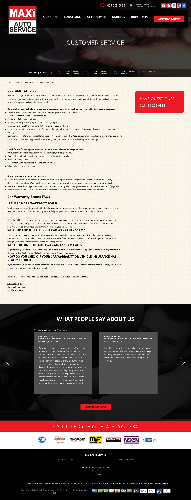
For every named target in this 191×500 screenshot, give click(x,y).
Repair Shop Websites (46, 490)
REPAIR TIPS (139, 17)
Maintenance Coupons (126, 460)
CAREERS (118, 17)
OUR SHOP (50, 17)
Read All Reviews (95, 406)
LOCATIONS (72, 17)
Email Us (95, 471)
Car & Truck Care (46, 338)
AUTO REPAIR (96, 17)
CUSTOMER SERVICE (44, 82)
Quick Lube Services (16, 287)
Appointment (169, 19)
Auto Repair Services (65, 460)
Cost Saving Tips (14, 283)
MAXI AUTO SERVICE (13, 82)
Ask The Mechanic (15, 290)
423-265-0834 (116, 5)
